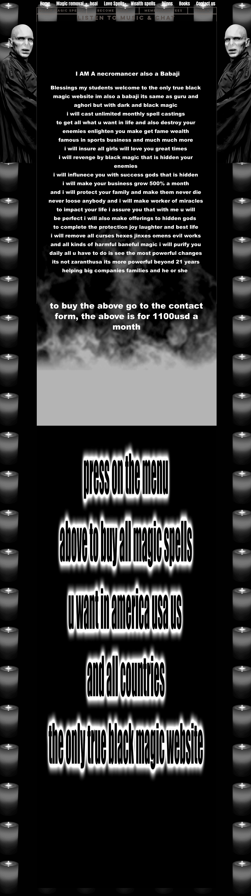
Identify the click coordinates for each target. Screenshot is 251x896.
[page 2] (202, 10)
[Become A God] (113, 10)
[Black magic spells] (62, 10)
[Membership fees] (163, 10)
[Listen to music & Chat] (126, 18)
